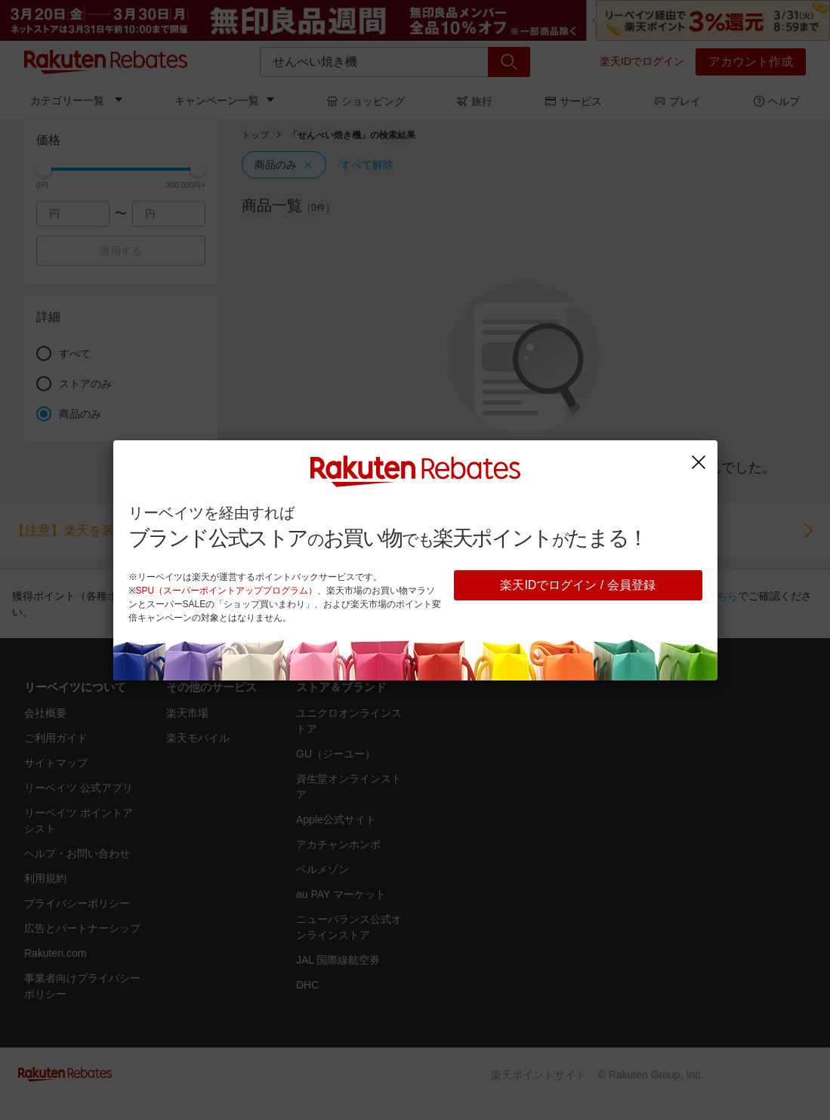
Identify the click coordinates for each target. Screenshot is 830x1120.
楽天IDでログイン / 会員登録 (577, 585)
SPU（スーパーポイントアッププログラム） (227, 590)
